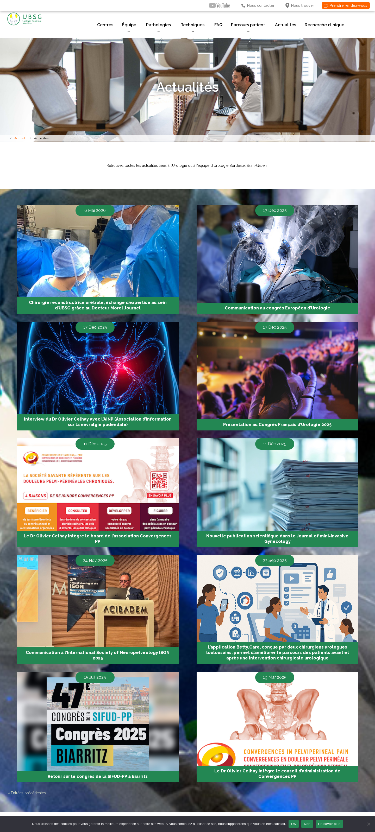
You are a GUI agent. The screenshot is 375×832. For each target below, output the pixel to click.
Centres (105, 24)
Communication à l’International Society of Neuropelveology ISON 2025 (98, 655)
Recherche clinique (324, 24)
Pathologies (158, 24)
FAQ (218, 24)
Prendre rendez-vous (348, 5)
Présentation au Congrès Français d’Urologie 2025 (277, 424)
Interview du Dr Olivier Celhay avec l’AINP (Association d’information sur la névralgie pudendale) (98, 422)
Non (307, 824)
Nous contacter (260, 5)
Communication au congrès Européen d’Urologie (277, 308)
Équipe (129, 24)
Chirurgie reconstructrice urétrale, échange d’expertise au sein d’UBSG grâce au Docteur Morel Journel (98, 305)
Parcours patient (248, 24)
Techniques (192, 24)
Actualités (285, 24)
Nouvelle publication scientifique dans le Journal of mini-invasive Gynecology (277, 539)
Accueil (19, 138)
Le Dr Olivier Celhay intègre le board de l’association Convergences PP (98, 539)
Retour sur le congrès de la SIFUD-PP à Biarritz (98, 776)
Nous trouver (302, 5)
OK (293, 824)
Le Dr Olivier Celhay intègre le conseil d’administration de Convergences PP (277, 774)
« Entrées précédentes (27, 793)
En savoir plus (329, 824)
